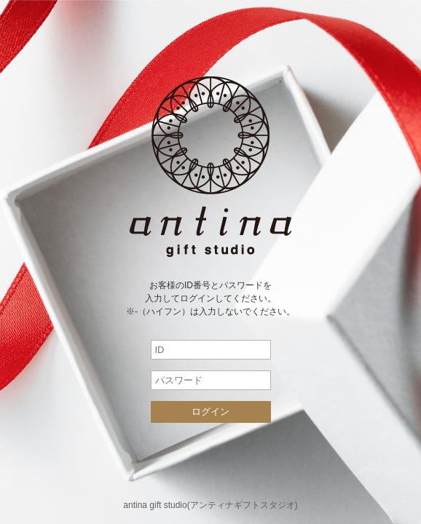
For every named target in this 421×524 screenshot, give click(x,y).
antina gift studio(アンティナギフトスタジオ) (210, 505)
